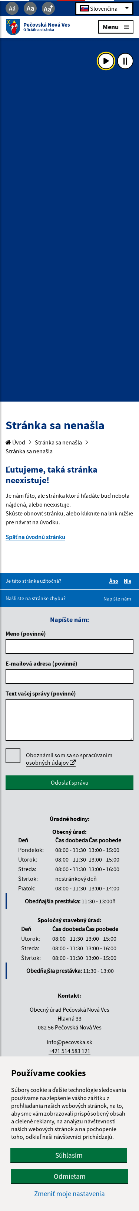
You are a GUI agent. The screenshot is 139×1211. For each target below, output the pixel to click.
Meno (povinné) (26, 633)
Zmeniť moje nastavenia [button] (69, 1193)
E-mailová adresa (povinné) (41, 663)
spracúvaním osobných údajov (69, 758)
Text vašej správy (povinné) (41, 693)
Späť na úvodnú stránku (35, 537)
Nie (128, 581)
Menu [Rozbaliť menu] (116, 26)
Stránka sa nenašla (58, 442)
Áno (114, 581)
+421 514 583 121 (69, 1051)
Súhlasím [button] (69, 1155)
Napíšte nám (117, 598)
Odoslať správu (70, 782)
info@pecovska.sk (69, 1042)
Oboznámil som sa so (69, 759)
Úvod (15, 442)
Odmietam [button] (70, 1176)
